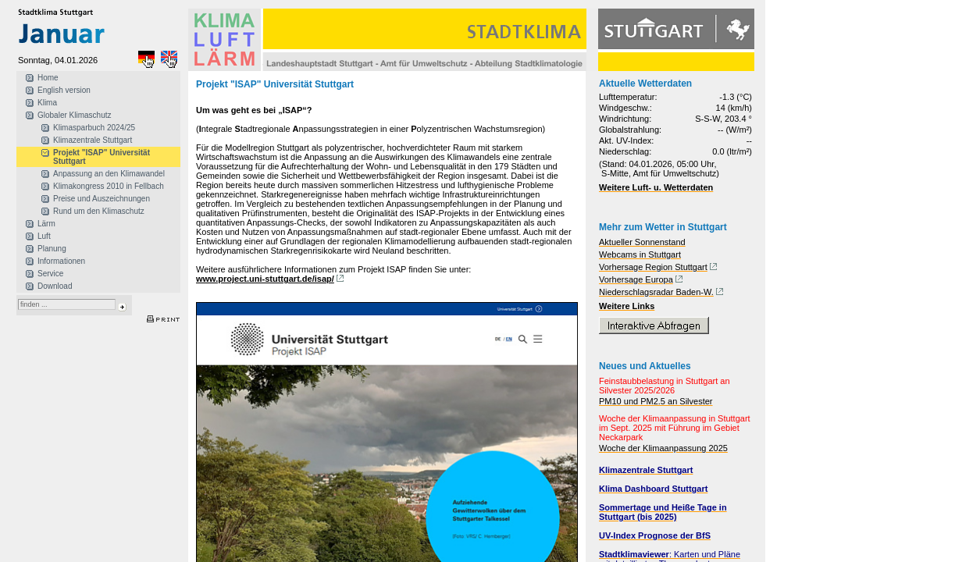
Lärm (46, 223)
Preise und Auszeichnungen (101, 198)
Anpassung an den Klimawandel (109, 173)
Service (50, 273)
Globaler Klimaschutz (74, 115)
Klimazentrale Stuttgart (92, 140)
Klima (47, 102)
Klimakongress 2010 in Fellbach (108, 186)
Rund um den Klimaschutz (98, 211)
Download (54, 286)
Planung (51, 248)
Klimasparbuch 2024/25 (94, 127)
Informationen (61, 261)
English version (64, 90)
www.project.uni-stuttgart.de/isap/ (265, 278)
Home (48, 77)
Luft (44, 236)
